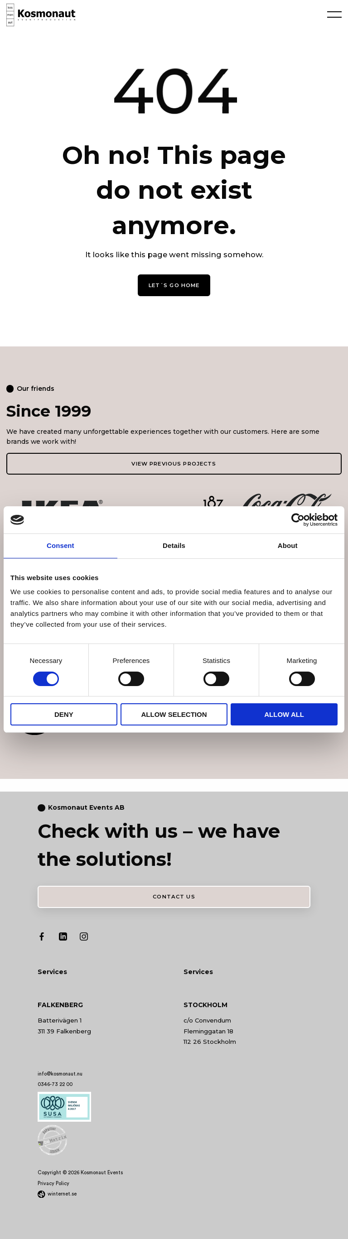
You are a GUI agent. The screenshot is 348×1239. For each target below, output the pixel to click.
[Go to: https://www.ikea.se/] (62, 505)
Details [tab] (174, 545)
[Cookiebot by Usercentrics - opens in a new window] (298, 520)
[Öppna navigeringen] (334, 14)
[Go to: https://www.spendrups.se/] (174, 505)
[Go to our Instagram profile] (83, 934)
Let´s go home (174, 284)
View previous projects (174, 462)
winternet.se (62, 1190)
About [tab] (288, 545)
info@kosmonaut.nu (60, 1070)
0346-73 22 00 (55, 1081)
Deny (63, 714)
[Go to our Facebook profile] (42, 934)
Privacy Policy (53, 1179)
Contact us (174, 894)
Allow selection (174, 714)
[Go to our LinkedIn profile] (62, 934)
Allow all (284, 714)
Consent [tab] (60, 545)
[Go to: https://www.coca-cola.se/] (285, 505)
